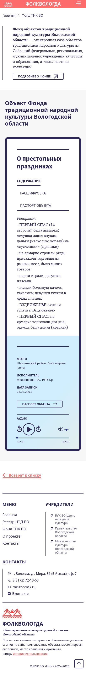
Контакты (10, 543)
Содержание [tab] (29, 181)
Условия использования (30, 654)
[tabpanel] (43, 276)
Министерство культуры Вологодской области (65, 546)
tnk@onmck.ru (24, 587)
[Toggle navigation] (78, 4)
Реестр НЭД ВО (15, 521)
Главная (9, 514)
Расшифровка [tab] (33, 193)
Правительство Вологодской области (66, 532)
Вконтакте (20, 593)
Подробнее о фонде (38, 76)
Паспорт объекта (39, 404)
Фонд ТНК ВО (14, 528)
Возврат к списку (22, 475)
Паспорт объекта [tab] (35, 205)
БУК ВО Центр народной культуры (65, 519)
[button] (78, 4)
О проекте (11, 536)
